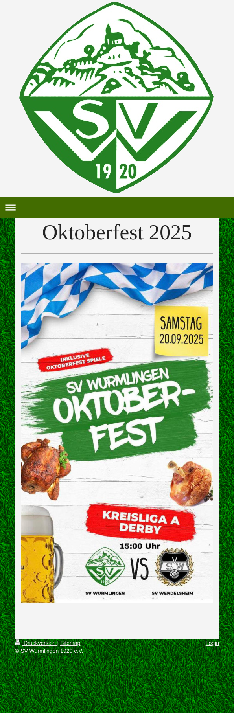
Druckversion (36, 643)
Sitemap (70, 643)
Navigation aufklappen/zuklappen (117, 207)
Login (212, 643)
